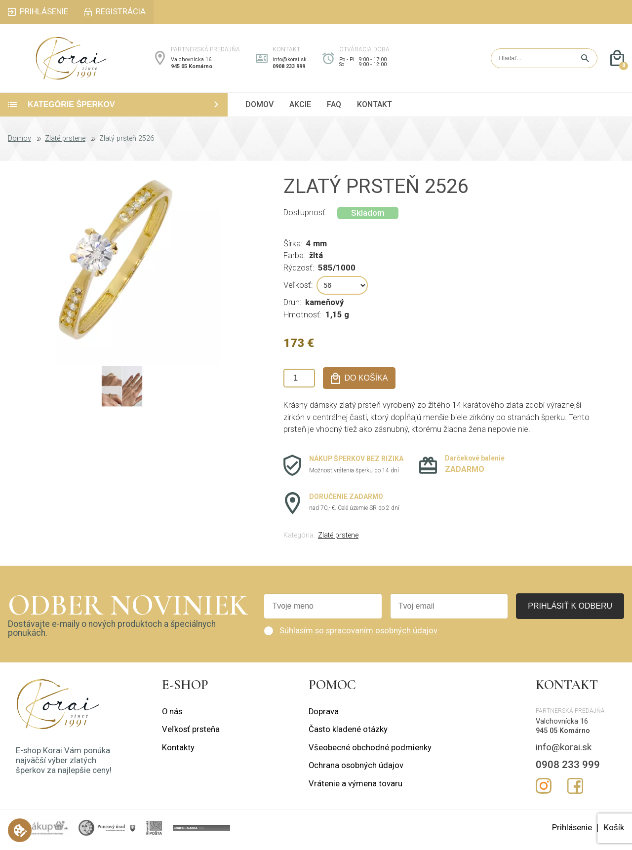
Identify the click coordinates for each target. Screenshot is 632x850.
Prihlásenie (572, 831)
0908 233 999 (289, 69)
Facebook (575, 790)
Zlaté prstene (65, 143)
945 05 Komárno (191, 69)
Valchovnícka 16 (191, 61)
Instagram (544, 790)
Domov (19, 143)
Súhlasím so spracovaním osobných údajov (358, 634)
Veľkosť (297, 289)
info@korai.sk (290, 61)
